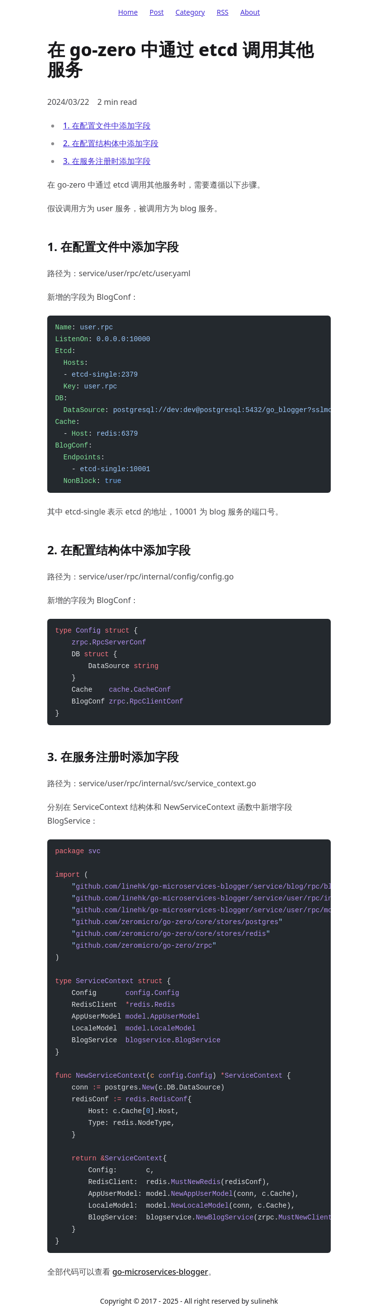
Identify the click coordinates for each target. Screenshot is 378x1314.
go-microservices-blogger (160, 1271)
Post (157, 12)
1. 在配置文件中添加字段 (107, 125)
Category (190, 12)
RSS (222, 12)
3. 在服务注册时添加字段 (107, 161)
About (250, 12)
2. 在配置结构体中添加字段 (110, 143)
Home (128, 12)
